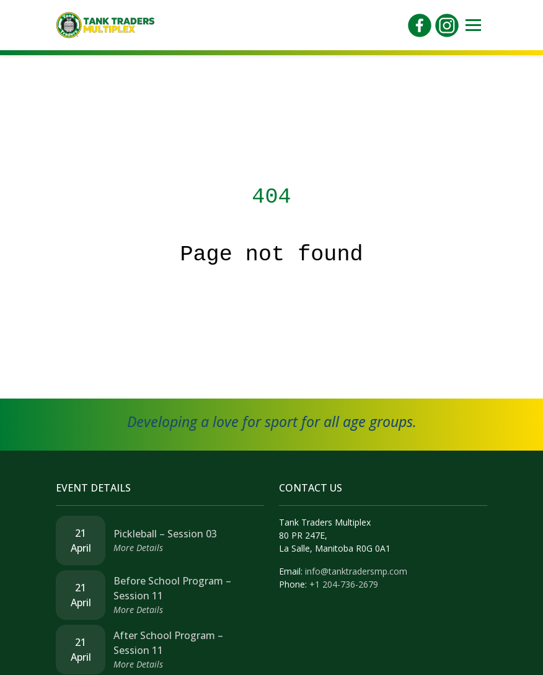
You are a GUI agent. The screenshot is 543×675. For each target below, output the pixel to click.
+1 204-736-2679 (343, 584)
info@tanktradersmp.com (356, 571)
